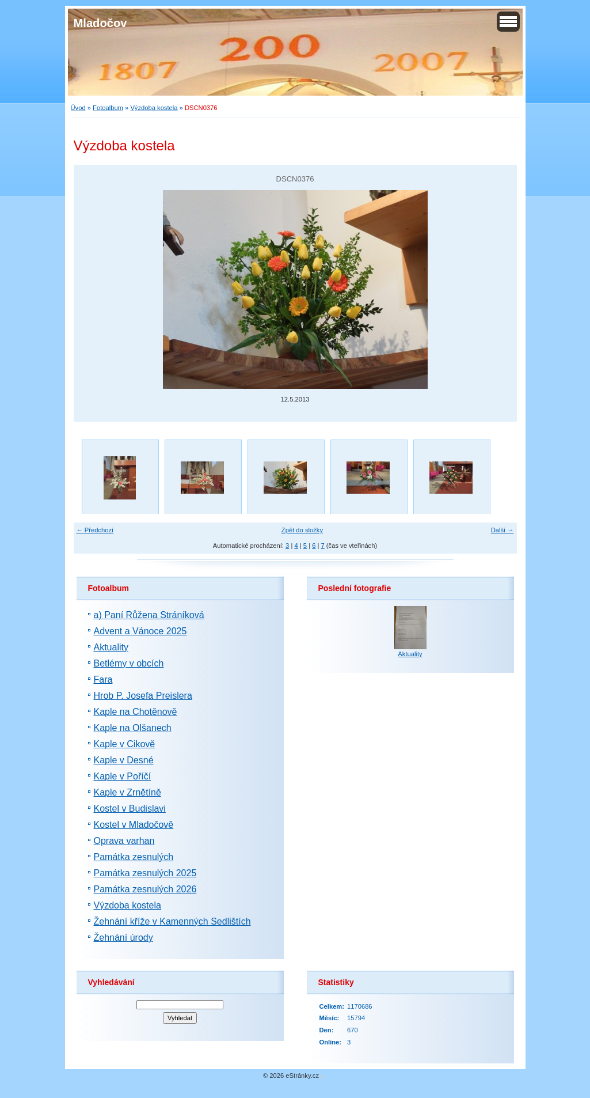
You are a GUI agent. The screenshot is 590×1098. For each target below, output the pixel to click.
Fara (103, 679)
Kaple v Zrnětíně (127, 792)
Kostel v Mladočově (134, 825)
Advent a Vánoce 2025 (140, 631)
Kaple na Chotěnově (135, 712)
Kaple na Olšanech (133, 728)
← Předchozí (95, 530)
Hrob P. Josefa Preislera (143, 696)
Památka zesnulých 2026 (145, 889)
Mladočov (100, 23)
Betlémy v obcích (129, 663)
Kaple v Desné (124, 760)
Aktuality (111, 647)
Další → (502, 530)
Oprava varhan (124, 841)
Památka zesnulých (134, 857)
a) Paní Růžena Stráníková (149, 615)
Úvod (78, 107)
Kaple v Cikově (124, 744)
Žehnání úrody (123, 937)
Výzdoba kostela (153, 107)
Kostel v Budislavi (130, 808)
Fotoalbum (108, 107)
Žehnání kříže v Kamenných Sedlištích (172, 921)
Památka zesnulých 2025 (145, 873)
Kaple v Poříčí (122, 776)
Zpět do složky (302, 530)
